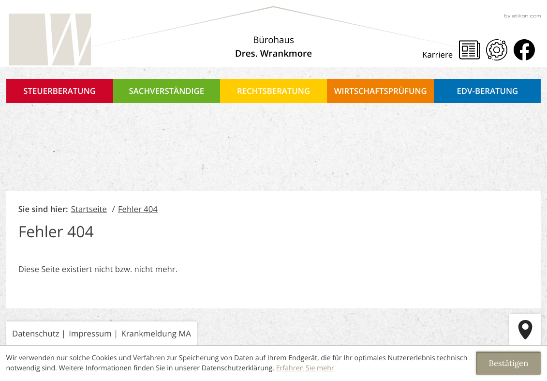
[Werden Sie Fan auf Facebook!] (524, 50)
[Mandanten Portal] (496, 50)
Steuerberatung (59, 90)
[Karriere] (440, 54)
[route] (525, 330)
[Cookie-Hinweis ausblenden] (508, 363)
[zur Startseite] (48, 40)
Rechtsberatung (273, 90)
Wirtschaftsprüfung (380, 90)
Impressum (90, 333)
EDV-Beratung (487, 90)
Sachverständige (167, 90)
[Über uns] (273, 47)
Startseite (89, 208)
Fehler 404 (138, 208)
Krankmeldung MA (156, 333)
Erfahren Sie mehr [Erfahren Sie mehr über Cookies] (305, 368)
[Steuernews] (469, 50)
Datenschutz (35, 333)
